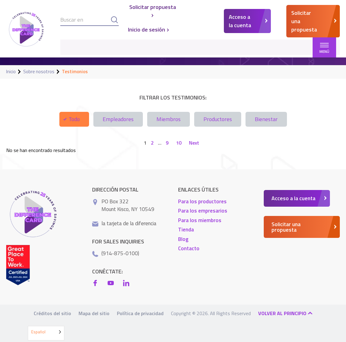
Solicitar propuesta (152, 10)
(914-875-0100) (120, 253)
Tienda (186, 230)
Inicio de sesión (149, 30)
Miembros (168, 119)
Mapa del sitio (94, 313)
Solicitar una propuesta (304, 21)
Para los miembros (199, 220)
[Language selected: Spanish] (46, 333)
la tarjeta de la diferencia (128, 223)
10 (179, 142)
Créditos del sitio (52, 313)
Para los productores (202, 201)
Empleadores (118, 119)
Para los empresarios (202, 211)
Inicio (11, 71)
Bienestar (266, 119)
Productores (217, 119)
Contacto (188, 248)
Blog (183, 239)
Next (194, 142)
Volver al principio (285, 313)
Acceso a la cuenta (240, 21)
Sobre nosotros (38, 71)
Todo (74, 119)
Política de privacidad (140, 313)
